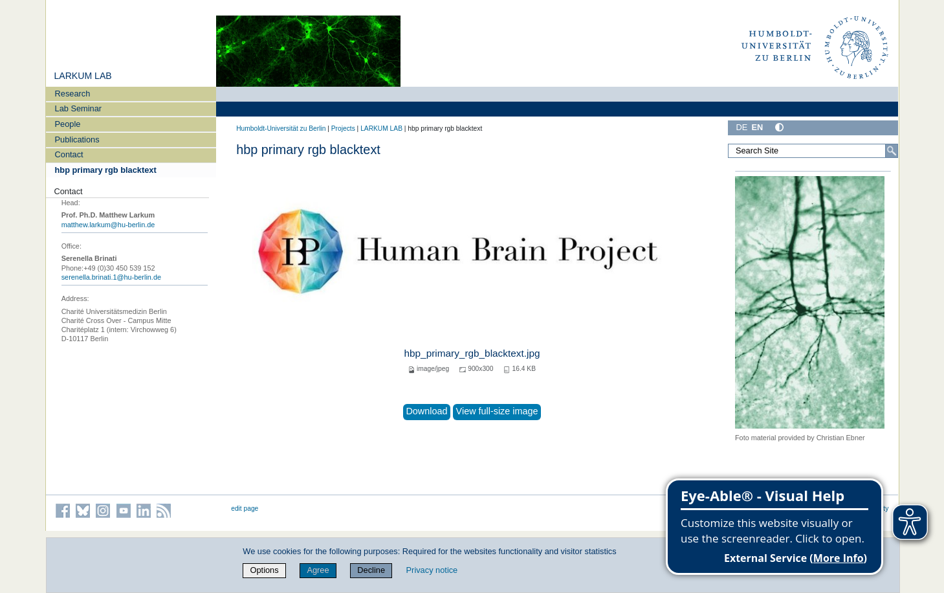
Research (73, 93)
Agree (318, 570)
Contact (69, 154)
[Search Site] (813, 151)
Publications (77, 139)
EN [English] (757, 127)
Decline (371, 570)
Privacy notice (432, 570)
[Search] (891, 151)
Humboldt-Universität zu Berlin (280, 128)
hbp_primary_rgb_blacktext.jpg (472, 353)
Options (264, 570)
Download (426, 411)
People (68, 124)
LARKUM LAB (82, 76)
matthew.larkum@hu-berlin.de (108, 225)
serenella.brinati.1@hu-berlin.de (111, 277)
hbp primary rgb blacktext (106, 170)
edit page (244, 508)
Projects (343, 128)
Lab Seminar (78, 108)
